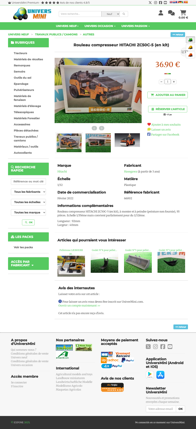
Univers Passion (135, 26)
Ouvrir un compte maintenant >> (79, 305)
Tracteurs (20, 53)
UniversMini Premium (25, 2)
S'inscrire (17, 386)
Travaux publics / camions (56, 34)
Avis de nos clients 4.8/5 (75, 2)
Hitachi (62, 171)
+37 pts (169, 115)
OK (29, 222)
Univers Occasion (100, 26)
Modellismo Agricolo (69, 385)
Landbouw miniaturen (70, 378)
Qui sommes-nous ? (23, 349)
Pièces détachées (26, 130)
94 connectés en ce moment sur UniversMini (160, 422)
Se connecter (19, 382)
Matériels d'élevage (27, 106)
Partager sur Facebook (165, 134)
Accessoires (22, 124)
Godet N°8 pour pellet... (104, 250)
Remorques (22, 65)
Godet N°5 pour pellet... (137, 250)
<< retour (177, 34)
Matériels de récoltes (28, 59)
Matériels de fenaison (22, 98)
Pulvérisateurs (24, 90)
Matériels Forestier (27, 118)
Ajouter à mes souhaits (166, 124)
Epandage (21, 84)
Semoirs (19, 71)
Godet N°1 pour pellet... (171, 250)
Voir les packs (23, 247)
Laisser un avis (161, 129)
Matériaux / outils (26, 146)
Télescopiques (24, 112)
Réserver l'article (168, 109)
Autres (88, 34)
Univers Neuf (67, 26)
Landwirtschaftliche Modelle (74, 382)
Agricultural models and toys (74, 374)
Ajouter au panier (168, 95)
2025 (26, 422)
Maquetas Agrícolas (68, 389)
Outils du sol (22, 77)
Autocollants (23, 152)
